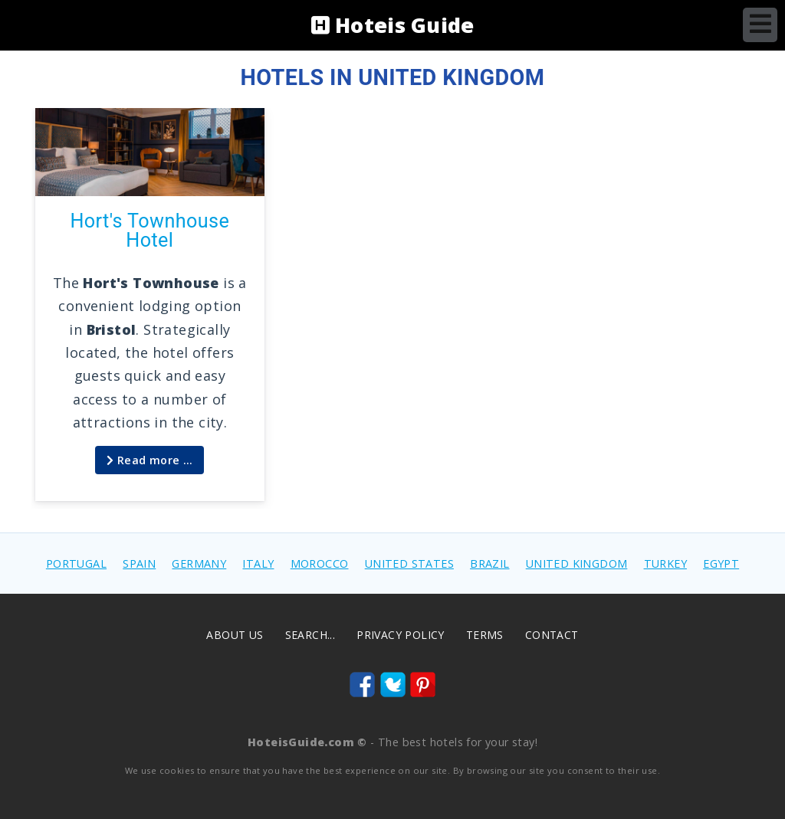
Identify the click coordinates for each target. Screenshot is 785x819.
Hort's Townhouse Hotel (149, 230)
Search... (310, 634)
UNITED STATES (409, 563)
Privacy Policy (400, 634)
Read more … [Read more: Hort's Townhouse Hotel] (149, 460)
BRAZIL (489, 563)
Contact (552, 634)
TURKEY (665, 563)
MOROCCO (320, 563)
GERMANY (199, 563)
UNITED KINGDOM (577, 563)
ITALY (258, 563)
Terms (485, 634)
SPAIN (139, 563)
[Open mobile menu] (760, 25)
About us (234, 634)
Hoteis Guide (393, 25)
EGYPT (721, 563)
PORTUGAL (76, 563)
